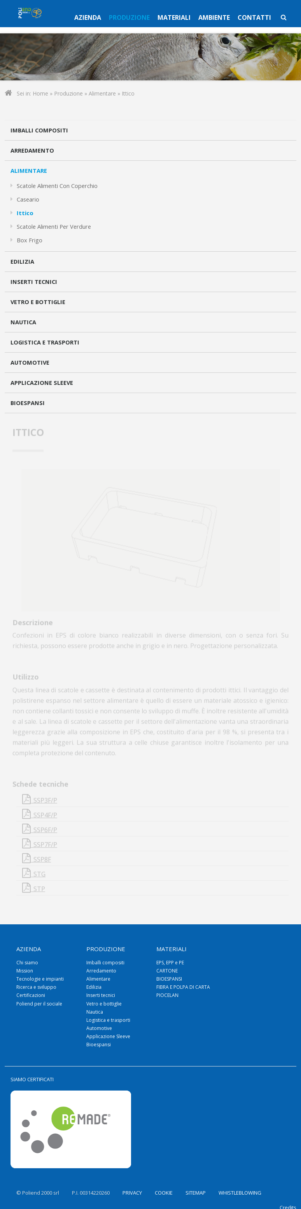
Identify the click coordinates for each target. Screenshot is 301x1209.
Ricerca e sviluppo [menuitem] (36, 987)
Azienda (87, 17)
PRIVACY (132, 1192)
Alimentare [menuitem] (98, 979)
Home (40, 93)
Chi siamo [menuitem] (27, 962)
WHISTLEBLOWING (240, 1192)
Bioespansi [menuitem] (98, 1044)
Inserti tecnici (33, 281)
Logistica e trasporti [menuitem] (108, 1020)
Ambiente (214, 17)
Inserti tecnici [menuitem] (100, 995)
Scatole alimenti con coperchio (57, 186)
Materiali (174, 17)
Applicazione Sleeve (41, 382)
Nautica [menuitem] (94, 1012)
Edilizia (22, 261)
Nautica (23, 322)
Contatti (254, 17)
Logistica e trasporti (44, 342)
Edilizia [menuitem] (94, 987)
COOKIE (164, 1192)
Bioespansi (27, 403)
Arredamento (32, 150)
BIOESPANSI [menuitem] (169, 979)
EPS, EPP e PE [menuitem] (170, 962)
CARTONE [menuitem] (167, 970)
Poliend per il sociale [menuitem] (39, 1003)
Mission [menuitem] (24, 970)
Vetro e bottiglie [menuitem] (104, 1003)
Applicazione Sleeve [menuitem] (108, 1036)
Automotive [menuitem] (99, 1028)
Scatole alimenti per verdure (54, 226)
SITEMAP (196, 1192)
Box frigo (29, 240)
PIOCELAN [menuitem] (167, 995)
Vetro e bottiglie (37, 302)
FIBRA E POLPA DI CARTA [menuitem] (183, 987)
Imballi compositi (39, 130)
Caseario (28, 199)
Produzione (129, 17)
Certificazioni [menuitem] (30, 995)
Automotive (29, 362)
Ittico (25, 213)
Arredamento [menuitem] (101, 970)
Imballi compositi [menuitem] (105, 962)
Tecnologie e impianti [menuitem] (40, 979)
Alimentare (102, 93)
